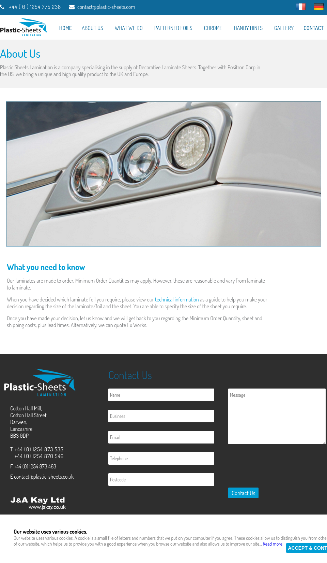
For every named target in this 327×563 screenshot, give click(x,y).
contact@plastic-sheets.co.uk (44, 476)
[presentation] (277, 467)
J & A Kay (57, 554)
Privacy (176, 521)
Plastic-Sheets (93, 554)
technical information (177, 299)
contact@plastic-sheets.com (106, 6)
